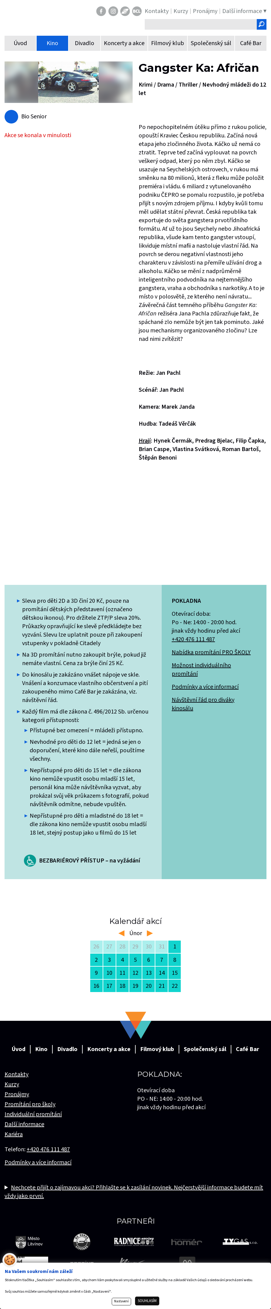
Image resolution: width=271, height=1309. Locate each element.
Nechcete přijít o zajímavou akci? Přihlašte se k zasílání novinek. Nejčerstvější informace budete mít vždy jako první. (134, 1191)
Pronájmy (17, 1094)
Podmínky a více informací (205, 687)
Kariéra (14, 1134)
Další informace (24, 1124)
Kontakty (16, 1074)
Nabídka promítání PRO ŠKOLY (211, 652)
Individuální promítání (33, 1114)
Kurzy (12, 1084)
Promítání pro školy (30, 1104)
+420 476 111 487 (193, 639)
